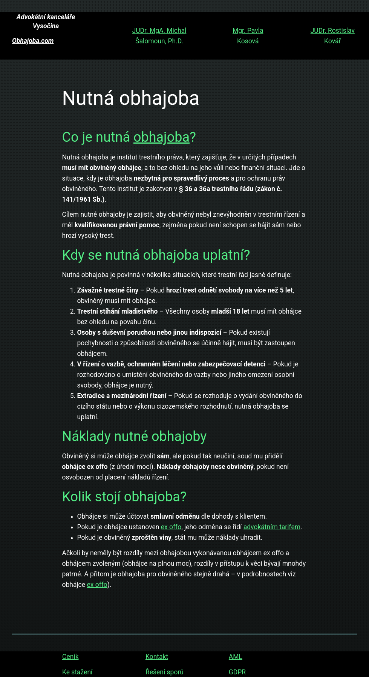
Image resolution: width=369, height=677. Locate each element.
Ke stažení (77, 671)
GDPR (236, 671)
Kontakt (156, 656)
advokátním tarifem (271, 527)
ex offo (171, 527)
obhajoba (161, 137)
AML (235, 656)
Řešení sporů (164, 671)
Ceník (70, 656)
